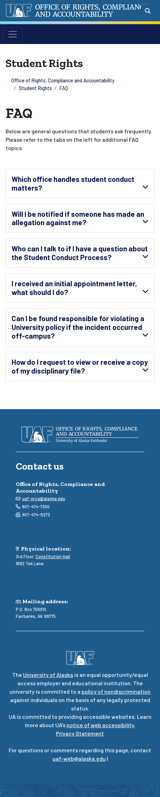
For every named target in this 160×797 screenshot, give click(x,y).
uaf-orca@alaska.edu (43, 498)
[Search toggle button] (148, 11)
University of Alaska (48, 674)
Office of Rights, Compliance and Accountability (62, 80)
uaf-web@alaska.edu (79, 758)
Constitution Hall (53, 556)
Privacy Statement (80, 733)
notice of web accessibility (100, 725)
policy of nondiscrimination (116, 691)
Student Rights (35, 88)
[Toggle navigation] (12, 34)
